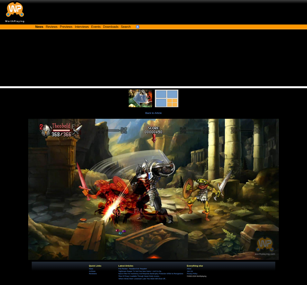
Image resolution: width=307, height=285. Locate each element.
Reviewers (93, 274)
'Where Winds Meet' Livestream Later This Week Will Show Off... (142, 279)
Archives (92, 271)
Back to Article (153, 113)
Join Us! (190, 271)
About (189, 269)
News (91, 269)
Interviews (82, 26)
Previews (66, 26)
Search (126, 26)
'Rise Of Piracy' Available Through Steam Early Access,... (139, 276)
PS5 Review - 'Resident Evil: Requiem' (132, 269)
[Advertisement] (153, 58)
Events (96, 26)
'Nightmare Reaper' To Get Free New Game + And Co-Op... (140, 271)
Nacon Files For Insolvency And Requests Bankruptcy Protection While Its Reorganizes (150, 274)
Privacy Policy (192, 274)
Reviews (52, 26)
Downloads (110, 26)
